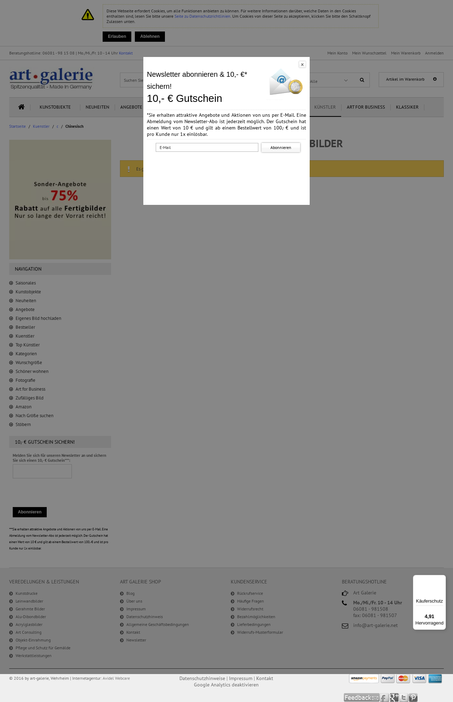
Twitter (404, 697)
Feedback (362, 697)
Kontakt (264, 678)
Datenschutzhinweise (202, 678)
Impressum (240, 678)
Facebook (385, 697)
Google (394, 697)
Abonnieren (280, 147)
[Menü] (441, 579)
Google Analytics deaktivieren (226, 685)
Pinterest (413, 697)
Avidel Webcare (116, 678)
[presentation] (228, 167)
